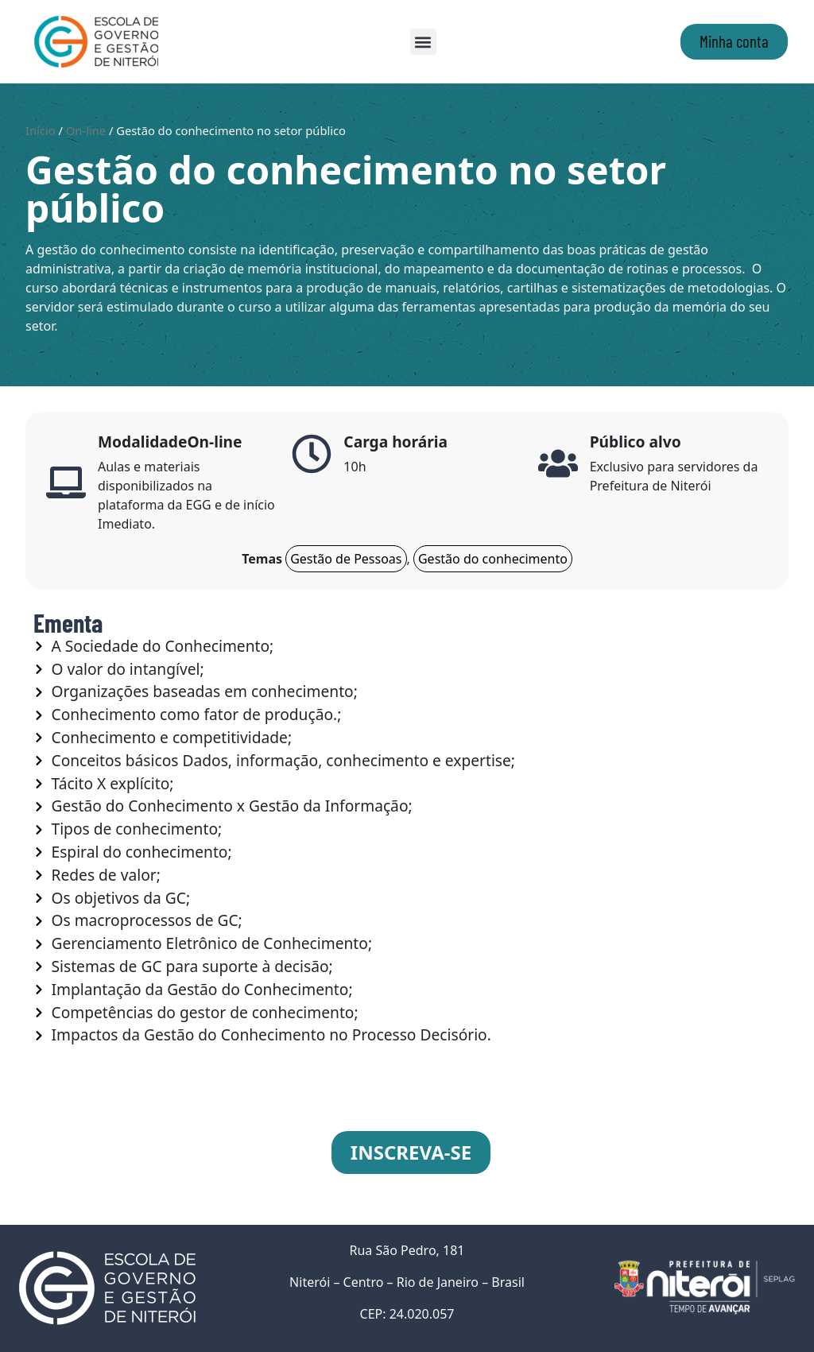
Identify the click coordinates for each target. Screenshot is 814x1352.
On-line (86, 130)
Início (40, 130)
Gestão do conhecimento (493, 559)
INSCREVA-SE (411, 1152)
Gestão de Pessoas (345, 559)
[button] (423, 42)
